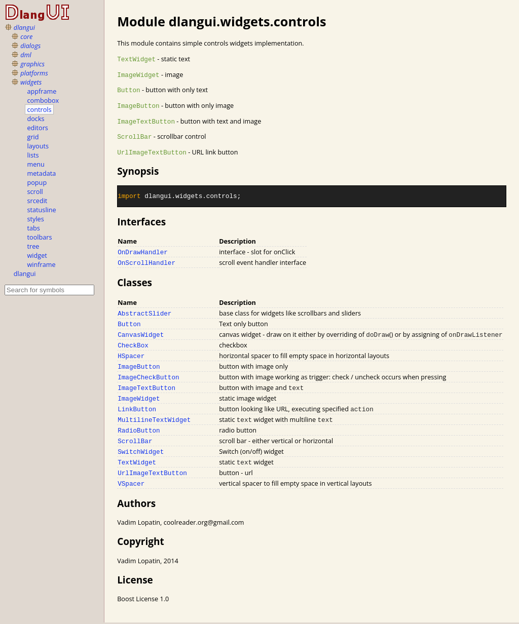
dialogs (30, 45)
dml (25, 54)
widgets (31, 82)
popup (37, 182)
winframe (41, 264)
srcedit (37, 200)
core (26, 36)
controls (39, 109)
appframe (42, 91)
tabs (33, 227)
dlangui (24, 27)
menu (36, 164)
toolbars (39, 237)
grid (33, 136)
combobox (43, 100)
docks (36, 118)
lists (33, 155)
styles (35, 218)
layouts (38, 145)
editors (37, 127)
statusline (41, 209)
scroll (35, 191)
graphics (32, 63)
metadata (41, 173)
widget (37, 255)
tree (33, 246)
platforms (34, 72)
